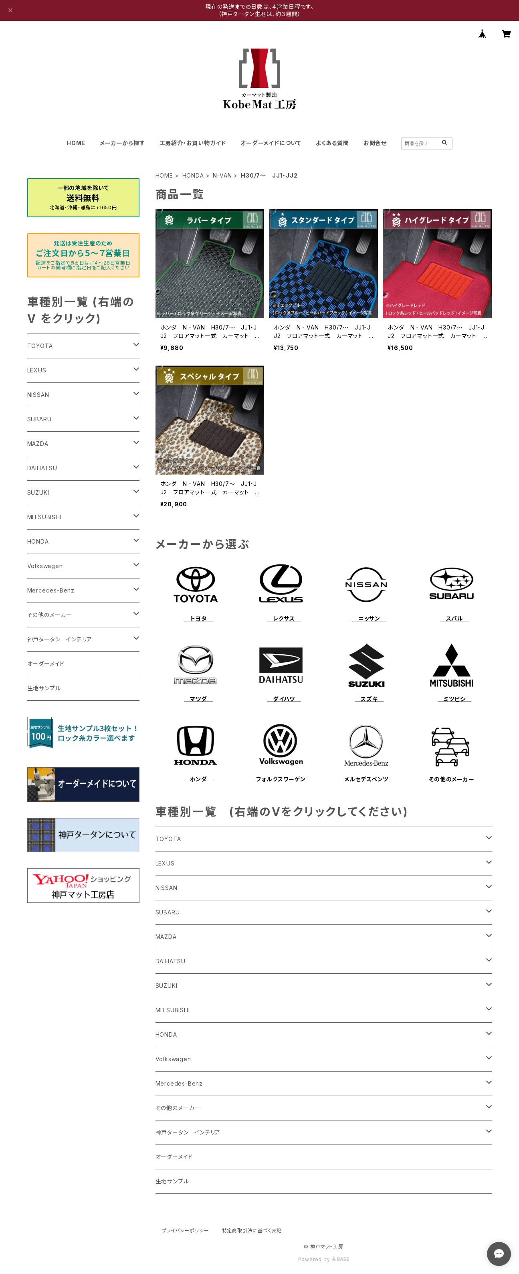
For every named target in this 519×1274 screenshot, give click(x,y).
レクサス (284, 618)
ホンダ (198, 779)
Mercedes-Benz (179, 1083)
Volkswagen (173, 1059)
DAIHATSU (170, 961)
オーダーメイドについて (270, 143)
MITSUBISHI (172, 1010)
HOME (76, 143)
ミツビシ (454, 699)
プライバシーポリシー (185, 1230)
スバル (454, 618)
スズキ (369, 699)
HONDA (193, 175)
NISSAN (166, 887)
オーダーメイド (174, 1156)
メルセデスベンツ (366, 779)
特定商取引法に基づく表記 (252, 1230)
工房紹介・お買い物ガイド (193, 143)
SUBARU (167, 912)
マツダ (198, 699)
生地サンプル (172, 1181)
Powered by (323, 1259)
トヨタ (198, 618)
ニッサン (369, 618)
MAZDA (166, 936)
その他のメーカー (451, 779)
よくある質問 (332, 143)
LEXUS (165, 863)
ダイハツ (284, 699)
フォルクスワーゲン (280, 779)
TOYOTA (168, 838)
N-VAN (222, 175)
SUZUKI (166, 985)
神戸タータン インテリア (188, 1132)
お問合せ (375, 143)
